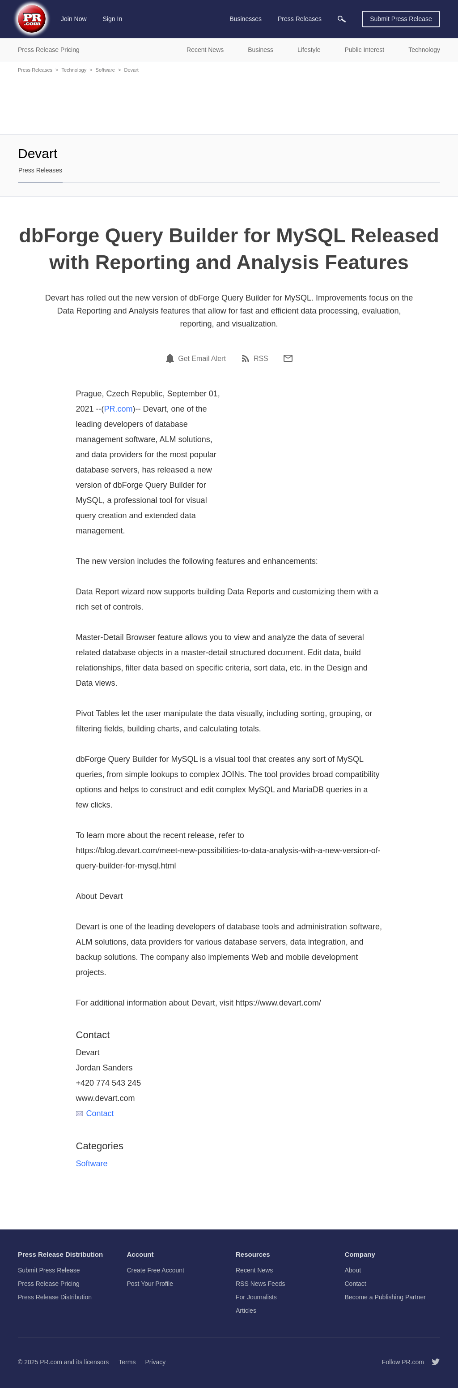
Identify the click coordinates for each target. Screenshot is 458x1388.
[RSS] (247, 358)
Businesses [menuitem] (245, 18)
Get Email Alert (202, 358)
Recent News (254, 1270)
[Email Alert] (171, 358)
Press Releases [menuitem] (300, 18)
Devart (131, 70)
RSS (261, 358)
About (353, 1270)
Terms (127, 1362)
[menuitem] (342, 19)
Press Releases (35, 70)
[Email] (288, 358)
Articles (246, 1310)
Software (105, 70)
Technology (73, 70)
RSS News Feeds (260, 1283)
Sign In (113, 18)
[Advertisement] (229, 103)
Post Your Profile (150, 1283)
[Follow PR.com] (432, 1362)
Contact (95, 1113)
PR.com (118, 408)
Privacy (155, 1362)
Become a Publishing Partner (385, 1297)
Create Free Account (155, 1270)
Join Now (74, 18)
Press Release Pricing (49, 1283)
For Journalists (256, 1297)
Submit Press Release (401, 18)
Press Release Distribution (55, 1297)
